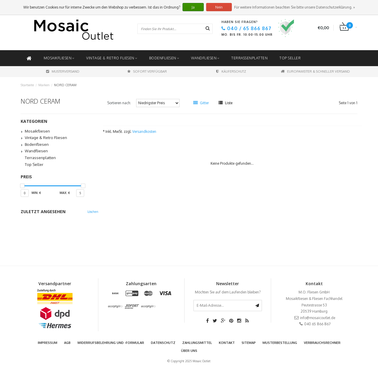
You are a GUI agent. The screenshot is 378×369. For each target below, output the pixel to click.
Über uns (189, 351)
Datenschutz (163, 343)
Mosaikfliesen (59, 58)
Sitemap (249, 343)
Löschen (92, 212)
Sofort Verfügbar (147, 71)
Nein (219, 7)
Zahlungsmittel (197, 343)
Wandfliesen (205, 58)
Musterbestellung (280, 343)
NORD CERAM (65, 85)
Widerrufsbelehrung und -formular (110, 343)
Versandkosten (144, 131)
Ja (193, 7)
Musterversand (62, 71)
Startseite (27, 85)
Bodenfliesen (164, 58)
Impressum (47, 343)
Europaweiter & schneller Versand (315, 71)
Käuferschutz (231, 71)
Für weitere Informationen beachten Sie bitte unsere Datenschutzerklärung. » (294, 7)
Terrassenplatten (249, 58)
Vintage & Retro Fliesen (111, 58)
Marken (44, 85)
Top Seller (290, 58)
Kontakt (227, 343)
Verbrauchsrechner (322, 343)
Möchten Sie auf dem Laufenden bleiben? (227, 292)
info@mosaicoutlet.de (317, 318)
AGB (67, 343)
